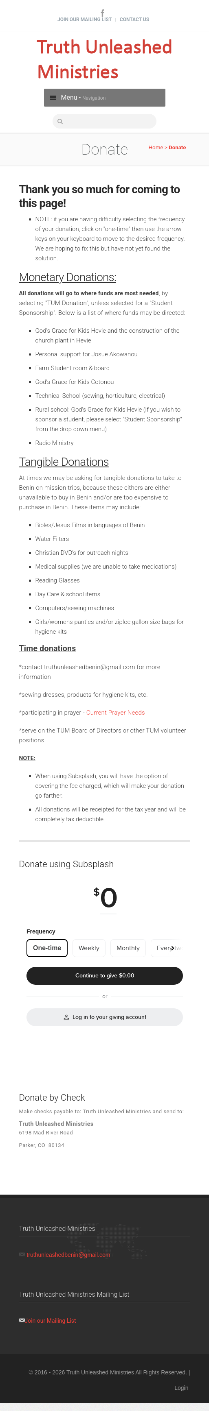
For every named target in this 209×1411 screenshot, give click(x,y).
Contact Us (134, 19)
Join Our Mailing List (84, 19)
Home (156, 147)
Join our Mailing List (50, 1320)
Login (181, 1388)
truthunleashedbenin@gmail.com (68, 1255)
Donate (177, 147)
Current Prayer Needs (115, 712)
